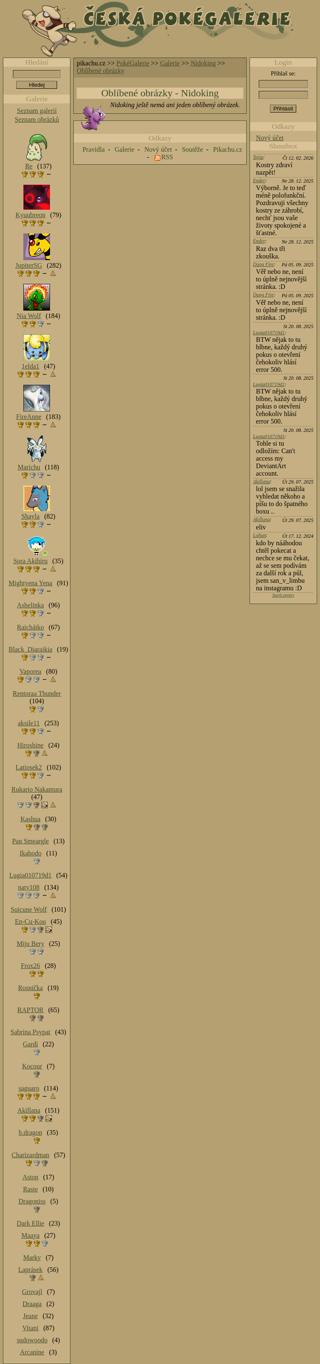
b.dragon (30, 1132)
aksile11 (29, 723)
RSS (167, 156)
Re (28, 166)
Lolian (259, 535)
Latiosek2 (28, 767)
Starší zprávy (283, 595)
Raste (30, 1189)
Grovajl (32, 1291)
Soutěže (192, 149)
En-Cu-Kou (30, 921)
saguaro (28, 1088)
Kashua (30, 818)
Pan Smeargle (30, 841)
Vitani (30, 1327)
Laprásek (30, 1269)
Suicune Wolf (29, 909)
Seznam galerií (37, 110)
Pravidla (93, 149)
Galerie (170, 63)
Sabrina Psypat (30, 1032)
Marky (32, 1257)
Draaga (32, 1303)
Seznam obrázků (37, 119)
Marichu (29, 467)
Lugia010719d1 (269, 333)
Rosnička (30, 987)
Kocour (32, 1066)
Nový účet (269, 137)
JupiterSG (28, 265)
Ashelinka (30, 605)
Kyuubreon (30, 214)
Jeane (30, 1315)
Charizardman (31, 1154)
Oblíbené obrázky (100, 70)
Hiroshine (30, 745)
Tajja (258, 157)
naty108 (29, 887)
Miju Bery (30, 943)
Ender (259, 180)
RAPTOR (31, 1009)
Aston (30, 1177)
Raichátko (30, 627)
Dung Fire (263, 264)
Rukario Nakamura (36, 789)
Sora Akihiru (30, 560)
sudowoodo (32, 1340)
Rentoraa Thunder (37, 693)
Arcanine (32, 1352)
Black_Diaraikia (30, 649)
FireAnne (28, 416)
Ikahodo (30, 853)
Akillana (261, 481)
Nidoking (203, 63)
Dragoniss (32, 1201)
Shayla (30, 516)
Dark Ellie (30, 1223)
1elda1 (31, 366)
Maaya (30, 1235)
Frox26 (30, 965)
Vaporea (30, 671)
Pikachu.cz (227, 149)
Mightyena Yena (30, 583)
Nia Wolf (29, 315)
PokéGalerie (132, 63)
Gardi (30, 1044)
